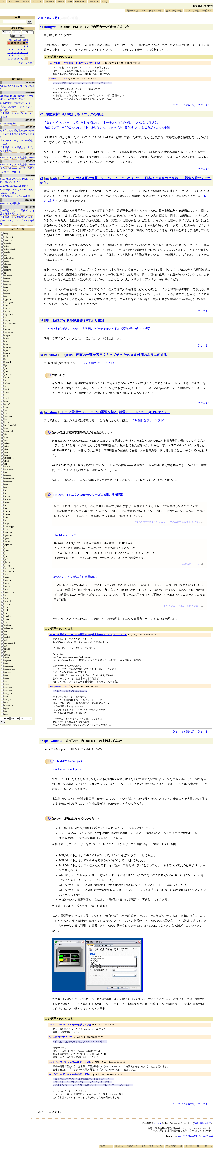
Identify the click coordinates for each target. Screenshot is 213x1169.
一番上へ (207, 1146)
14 (15, 52)
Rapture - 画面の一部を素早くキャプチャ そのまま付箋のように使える (114, 355)
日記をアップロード (10, 172)
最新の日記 (132, 10)
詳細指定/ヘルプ (202, 1123)
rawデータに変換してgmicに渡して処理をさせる (16, 191)
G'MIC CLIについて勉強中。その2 (17, 164)
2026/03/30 (30, 82)
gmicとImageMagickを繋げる (14, 186)
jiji (47, 178)
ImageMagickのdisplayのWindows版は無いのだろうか (16, 180)
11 (26, 49)
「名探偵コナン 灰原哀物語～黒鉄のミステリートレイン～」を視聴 (17, 220)
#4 (41, 320)
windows (51, 355)
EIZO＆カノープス (65, 535)
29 (18, 58)
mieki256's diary (203, 5)
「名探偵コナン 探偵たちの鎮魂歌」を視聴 (16, 149)
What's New (13, 1)
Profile (26, 1)
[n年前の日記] (70, 18)
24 (23, 55)
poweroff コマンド (58, 78)
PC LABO (37, 1)
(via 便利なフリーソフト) (98, 362)
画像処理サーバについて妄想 (15, 102)
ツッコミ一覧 (192, 10)
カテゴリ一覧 (17, 229)
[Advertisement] (149, 1158)
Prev (10, 39)
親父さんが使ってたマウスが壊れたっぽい (17, 108)
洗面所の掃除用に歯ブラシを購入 (17, 168)
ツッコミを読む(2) (183, 104)
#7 (41, 741)
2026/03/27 (30, 127)
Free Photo (94, 1)
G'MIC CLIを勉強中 (10, 203)
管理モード (106, 1146)
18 (26, 52)
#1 (41, 27)
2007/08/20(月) (48, 18)
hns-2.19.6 (182, 1136)
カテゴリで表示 (26, 62)
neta (54, 178)
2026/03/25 (30, 161)
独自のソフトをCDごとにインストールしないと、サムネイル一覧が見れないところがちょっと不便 (107, 127)
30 (21, 58)
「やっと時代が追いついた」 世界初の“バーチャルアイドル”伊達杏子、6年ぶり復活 (98, 328)
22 (18, 55)
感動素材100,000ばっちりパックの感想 (74, 114)
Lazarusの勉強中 (8, 123)
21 (15, 55)
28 (15, 58)
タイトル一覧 (156, 10)
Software (49, 1)
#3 (41, 178)
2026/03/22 (30, 207)
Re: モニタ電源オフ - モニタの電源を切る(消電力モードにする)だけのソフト (88, 634)
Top (3, 1)
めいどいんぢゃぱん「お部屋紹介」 (75, 576)
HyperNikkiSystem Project (200, 1136)
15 (18, 52)
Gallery (60, 1)
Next (25, 39)
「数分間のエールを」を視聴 (15, 196)
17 (23, 52)
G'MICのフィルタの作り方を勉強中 (17, 87)
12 (9, 52)
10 (23, 49)
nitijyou (50, 27)
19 (9, 55)
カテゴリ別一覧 (174, 10)
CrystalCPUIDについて (60, 1037)
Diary (105, 1)
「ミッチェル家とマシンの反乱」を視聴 (17, 142)
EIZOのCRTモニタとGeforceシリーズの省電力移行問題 (88, 494)
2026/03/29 (30, 92)
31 (23, 58)
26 (9, 58)
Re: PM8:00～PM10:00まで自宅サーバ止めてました (75, 63)
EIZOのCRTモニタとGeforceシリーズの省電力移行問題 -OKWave (168, 522)
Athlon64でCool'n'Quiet (67, 761)
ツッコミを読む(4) (183, 1103)
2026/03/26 (30, 154)
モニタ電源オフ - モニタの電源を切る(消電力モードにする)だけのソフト (115, 412)
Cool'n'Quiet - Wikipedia (67, 769)
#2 (41, 114)
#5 (41, 355)
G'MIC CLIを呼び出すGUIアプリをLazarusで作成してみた (16, 97)
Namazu (157, 1123)
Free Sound (80, 1)
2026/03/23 (30, 200)
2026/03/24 (30, 175)
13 (12, 52)
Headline (119, 1146)
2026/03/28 (30, 120)
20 (12, 55)
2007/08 (17, 39)
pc (46, 741)
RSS (143, 10)
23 (21, 55)
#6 (41, 412)
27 (12, 58)
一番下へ (207, 10)
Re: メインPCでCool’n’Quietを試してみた (70, 1024)
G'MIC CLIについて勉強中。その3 (17, 157)
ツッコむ (203, 104)
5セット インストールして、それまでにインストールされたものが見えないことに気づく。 (102, 122)
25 (26, 55)
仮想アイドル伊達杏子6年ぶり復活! (79, 320)
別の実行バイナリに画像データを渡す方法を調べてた (17, 212)
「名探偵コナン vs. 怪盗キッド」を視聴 (17, 115)
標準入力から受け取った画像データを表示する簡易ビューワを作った (17, 133)
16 (21, 52)
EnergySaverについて (59, 686)
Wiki (69, 1)
